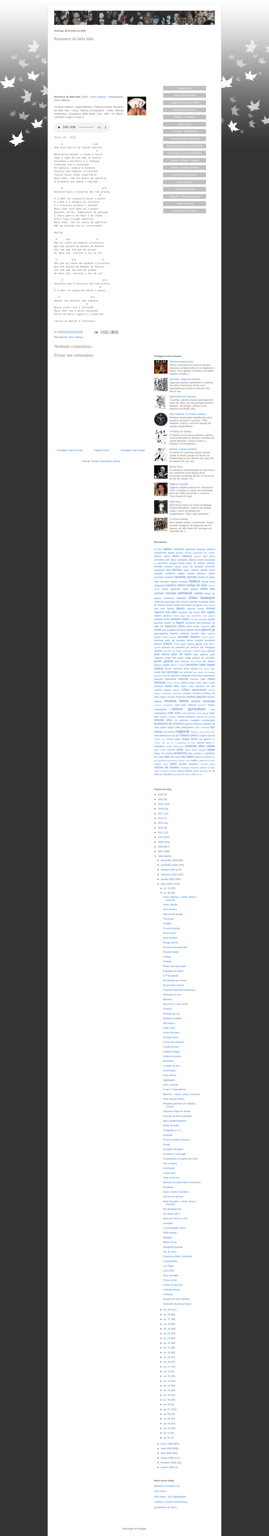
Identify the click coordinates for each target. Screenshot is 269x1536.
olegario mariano (168, 716)
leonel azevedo (173, 668)
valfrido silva (161, 764)
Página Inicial (184, 88)
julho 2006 (167, 883)
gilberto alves (193, 629)
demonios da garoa (191, 605)
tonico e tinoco (203, 756)
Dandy (166, 1144)
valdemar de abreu (207, 761)
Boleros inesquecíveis (181, 361)
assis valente (191, 570)
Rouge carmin (170, 942)
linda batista (191, 668)
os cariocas (181, 720)
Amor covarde (170, 1084)
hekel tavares (169, 637)
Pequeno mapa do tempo (176, 1111)
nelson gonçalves (188, 709)
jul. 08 (167, 1404)
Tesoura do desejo (173, 914)
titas (167, 756)
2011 (161, 832)
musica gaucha (196, 696)
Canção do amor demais (176, 1299)
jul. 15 (167, 1376)
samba (200, 742)
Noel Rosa (175, 501)
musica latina (176, 701)
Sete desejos (170, 937)
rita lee (175, 735)
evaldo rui (169, 622)
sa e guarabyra (178, 743)
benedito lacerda (186, 577)
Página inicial (102, 450)
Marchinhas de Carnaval (182, 396)
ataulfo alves (207, 570)
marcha (183, 678)
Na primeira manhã (173, 985)
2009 (161, 842)
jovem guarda (163, 661)
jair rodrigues (207, 647)
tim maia (158, 756)
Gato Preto (160, 1491)
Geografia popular (173, 1247)
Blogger (142, 1528)
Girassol (167, 1008)
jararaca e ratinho (192, 651)
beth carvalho (161, 581)
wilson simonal (200, 771)
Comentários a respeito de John (180, 1158)
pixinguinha (187, 727)
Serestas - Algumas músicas (184, 379)
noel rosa (174, 713)
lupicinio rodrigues (181, 675)
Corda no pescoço (173, 1284)
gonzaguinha (161, 633)
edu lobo (171, 612)
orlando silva (163, 720)
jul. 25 (167, 1328)
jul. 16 (167, 1371)
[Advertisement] (101, 68)
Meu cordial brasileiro (174, 1120)
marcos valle (197, 679)
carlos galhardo (171, 589)
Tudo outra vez (171, 1177)
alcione (197, 556)
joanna (211, 650)
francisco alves (175, 626)
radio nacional (202, 727)
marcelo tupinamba (165, 679)
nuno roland (202, 713)
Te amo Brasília (171, 928)
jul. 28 (167, 1314)
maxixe (158, 690)
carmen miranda (165, 593)
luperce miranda (162, 675)
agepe (171, 552)
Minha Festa (170, 1242)
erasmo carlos (180, 619)
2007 (161, 851)
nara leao (180, 704)
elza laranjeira (193, 615)
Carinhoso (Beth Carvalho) (177, 1256)
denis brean (209, 605)
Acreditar (168, 1223)
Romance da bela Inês (175, 947)
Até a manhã (170, 1163)
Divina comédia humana (176, 1139)
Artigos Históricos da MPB (185, 102)
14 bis (157, 549)
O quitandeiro (170, 1261)
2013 (161, 822)
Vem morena (170, 909)
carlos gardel (190, 589)
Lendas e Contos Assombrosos (171, 1501)
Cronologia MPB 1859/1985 (185, 138)
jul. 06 (167, 1414)
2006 (161, 856)
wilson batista (184, 770)
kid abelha (209, 661)
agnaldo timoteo (184, 552)
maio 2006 (167, 1448)
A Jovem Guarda (178, 519)
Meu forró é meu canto (175, 1004)
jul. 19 (167, 1357)
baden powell (186, 573)
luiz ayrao (204, 668)
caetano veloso (175, 585)
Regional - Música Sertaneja (184, 196)
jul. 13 (167, 1385)
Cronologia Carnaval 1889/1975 (184, 153)
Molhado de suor (172, 994)
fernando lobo (193, 622)
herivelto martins (189, 636)
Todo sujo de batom (173, 1098)
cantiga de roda (196, 585)
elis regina (208, 612)
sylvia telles (191, 750)
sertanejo (191, 746)
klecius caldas (162, 664)
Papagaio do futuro (173, 971)
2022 (161, 804)
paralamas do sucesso (169, 723)
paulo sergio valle (170, 727)
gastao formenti (177, 629)
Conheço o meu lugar (174, 1153)
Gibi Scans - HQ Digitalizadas (170, 1496)
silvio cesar (160, 750)
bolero (194, 581)
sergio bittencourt (175, 746)
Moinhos (167, 999)
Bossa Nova (184, 124)
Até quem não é (171, 1213)
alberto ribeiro (162, 556)
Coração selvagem (173, 1149)
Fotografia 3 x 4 (171, 1130)
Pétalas (167, 956)
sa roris (191, 742)
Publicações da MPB (184, 95)
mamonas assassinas (203, 675)
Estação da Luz (171, 1013)
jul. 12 (167, 1390)
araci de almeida (193, 566)
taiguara (202, 750)
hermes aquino (208, 637)
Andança (168, 1294)
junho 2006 (167, 1443)
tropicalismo (172, 760)
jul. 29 (167, 1309)
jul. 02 (167, 1432)
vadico (194, 760)
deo (156, 608)
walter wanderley (161, 771)
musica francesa (176, 696)
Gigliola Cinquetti (178, 484)
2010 (161, 837)
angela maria (176, 563)
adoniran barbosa (195, 549)
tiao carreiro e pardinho (201, 753)
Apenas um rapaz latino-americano (182, 1182)
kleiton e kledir (178, 665)
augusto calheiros (164, 573)
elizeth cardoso (162, 615)
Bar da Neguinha (172, 1209)
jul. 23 (167, 1338)
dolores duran (195, 608)
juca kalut (196, 661)
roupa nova (189, 739)
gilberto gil (208, 629)
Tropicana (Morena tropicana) (179, 989)
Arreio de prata (171, 1032)
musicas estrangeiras (163, 705)
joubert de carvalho (203, 657)
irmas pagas (179, 644)
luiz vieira (198, 672)
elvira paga (179, 615)
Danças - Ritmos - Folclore (184, 160)
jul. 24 (167, 1333)
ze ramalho (166, 774)
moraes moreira (192, 693)
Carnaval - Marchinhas (184, 131)
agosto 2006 (168, 879)
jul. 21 (167, 1347)
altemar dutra (195, 559)
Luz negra (168, 1265)
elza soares (209, 615)
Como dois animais (173, 1042)
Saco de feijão (170, 1275)
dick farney (167, 608)
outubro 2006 (168, 869)
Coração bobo (170, 1037)
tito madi (175, 756)
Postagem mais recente (70, 450)
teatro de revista (163, 753)
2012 (161, 827)
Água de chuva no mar (175, 1218)
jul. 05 (167, 1418)
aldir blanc (171, 559)
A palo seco (169, 1173)
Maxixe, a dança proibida (183, 449)
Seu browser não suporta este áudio (82, 127)
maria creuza (173, 682)
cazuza (181, 598)
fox (161, 626)
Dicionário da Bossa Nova (177, 1303)
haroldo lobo (198, 633)
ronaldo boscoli (206, 735)
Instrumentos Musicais (185, 174)
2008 (161, 846)
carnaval (184, 593)
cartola (198, 593)
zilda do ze (196, 774)
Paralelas (168, 1187)
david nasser (173, 605)
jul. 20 (167, 1352)
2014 (161, 818)
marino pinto (188, 682)
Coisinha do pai (171, 1289)
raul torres (169, 731)
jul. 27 (167, 1319)
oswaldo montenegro (203, 720)
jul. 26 (167, 1324)
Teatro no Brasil (184, 203)
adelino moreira (173, 549)
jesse (204, 651)
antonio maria (173, 566)
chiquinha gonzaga (164, 601)
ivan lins (208, 644)
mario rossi (187, 686)
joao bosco (162, 654)
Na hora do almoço (173, 1196)
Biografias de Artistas (184, 109)
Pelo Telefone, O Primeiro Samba (187, 414)
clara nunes (181, 601)
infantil (167, 643)
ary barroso (174, 569)
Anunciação (169, 1070)
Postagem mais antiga (133, 450)
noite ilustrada (188, 713)
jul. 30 (167, 892)
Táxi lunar (168, 918)
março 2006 (167, 1458)
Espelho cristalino (172, 1018)
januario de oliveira (172, 651)
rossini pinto (173, 739)
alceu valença (75, 337)
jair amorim (192, 647)
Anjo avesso (169, 1075)
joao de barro (181, 654)
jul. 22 (167, 1343)
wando (173, 771)
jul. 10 (167, 1395)
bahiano (201, 573)
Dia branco (169, 1023)
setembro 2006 (169, 874)
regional (182, 731)
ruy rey (166, 742)
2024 (161, 794)
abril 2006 (166, 1453)
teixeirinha (180, 753)
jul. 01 (167, 1437)
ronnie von (159, 739)
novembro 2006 (169, 865)
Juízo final (168, 1270)
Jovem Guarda (185, 182)
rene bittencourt (162, 735)
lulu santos (209, 672)
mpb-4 (163, 696)
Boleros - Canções (185, 117)
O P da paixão (170, 975)
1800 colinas (170, 1232)
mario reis (172, 686)
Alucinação (169, 1168)
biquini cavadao (179, 581)
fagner (180, 622)
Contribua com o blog (184, 210)
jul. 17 (167, 1366)
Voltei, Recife (170, 904)
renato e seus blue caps (203, 732)
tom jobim (187, 756)
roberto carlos (189, 735)
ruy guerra (205, 739)
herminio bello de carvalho (169, 640)
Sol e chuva (169, 933)
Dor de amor (170, 1251)
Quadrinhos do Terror (165, 1507)
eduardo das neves (189, 612)
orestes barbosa (186, 716)
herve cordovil (195, 640)
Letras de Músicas (185, 189)
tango (211, 749)
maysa (167, 690)
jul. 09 (167, 1399)
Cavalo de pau (171, 1046)
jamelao (158, 650)
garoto (165, 630)
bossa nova (208, 581)
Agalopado (169, 1080)
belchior (169, 577)
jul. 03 (167, 1428)
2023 (161, 799)
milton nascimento (194, 689)
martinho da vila (205, 686)
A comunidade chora (174, 1228)
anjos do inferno (195, 563)
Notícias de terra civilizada (177, 1116)
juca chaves (182, 661)
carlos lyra (207, 588)
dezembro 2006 (169, 860)
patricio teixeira (193, 723)
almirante (182, 559)
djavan (180, 608)
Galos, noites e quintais (175, 1191)
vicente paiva (208, 764)
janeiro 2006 (168, 1467)
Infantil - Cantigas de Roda (184, 167)
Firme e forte (170, 1280)
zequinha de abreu (181, 774)
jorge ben (170, 657)
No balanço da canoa (174, 980)
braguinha (159, 585)
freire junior (192, 626)
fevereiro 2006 (169, 1462)
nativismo (202, 705)
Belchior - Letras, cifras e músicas (181, 1094)
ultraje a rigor (184, 761)
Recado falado (171, 952)
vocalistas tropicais (189, 767)
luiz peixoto (186, 672)
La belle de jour (171, 1065)
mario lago (202, 682)
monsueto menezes (172, 693)
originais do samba (205, 716)
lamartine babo (196, 664)
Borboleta (168, 1061)
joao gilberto (201, 654)
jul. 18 (167, 1361)
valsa (173, 763)
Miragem (168, 1237)
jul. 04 (167, 1423)
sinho (179, 749)
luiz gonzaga (169, 672)
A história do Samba (180, 431)
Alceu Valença (98, 96)
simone (171, 749)
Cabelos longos (171, 1051)
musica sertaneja (203, 701)
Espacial (167, 1135)
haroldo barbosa (179, 633)
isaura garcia (194, 644)
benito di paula (206, 577)
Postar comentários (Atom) (105, 461)
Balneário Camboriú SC (167, 1486)
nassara (192, 704)
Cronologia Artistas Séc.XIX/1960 (184, 146)
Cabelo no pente (172, 1056)
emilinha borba (162, 619)
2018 (161, 808)
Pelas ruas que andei (174, 966)
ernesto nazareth (198, 619)
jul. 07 (167, 1409)
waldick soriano (207, 767)
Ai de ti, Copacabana (174, 1089)
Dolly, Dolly (169, 1027)
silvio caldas (206, 746)
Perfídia (167, 961)
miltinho (176, 690)
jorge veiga (184, 657)
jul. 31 (167, 888)
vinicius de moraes (166, 767)
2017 (161, 813)
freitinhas (205, 626)
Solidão (167, 923)
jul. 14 (167, 1380)
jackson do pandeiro (173, 647)
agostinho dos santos (204, 552)
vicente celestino (188, 764)
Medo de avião (171, 1125)
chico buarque (201, 597)
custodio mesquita (198, 601)
